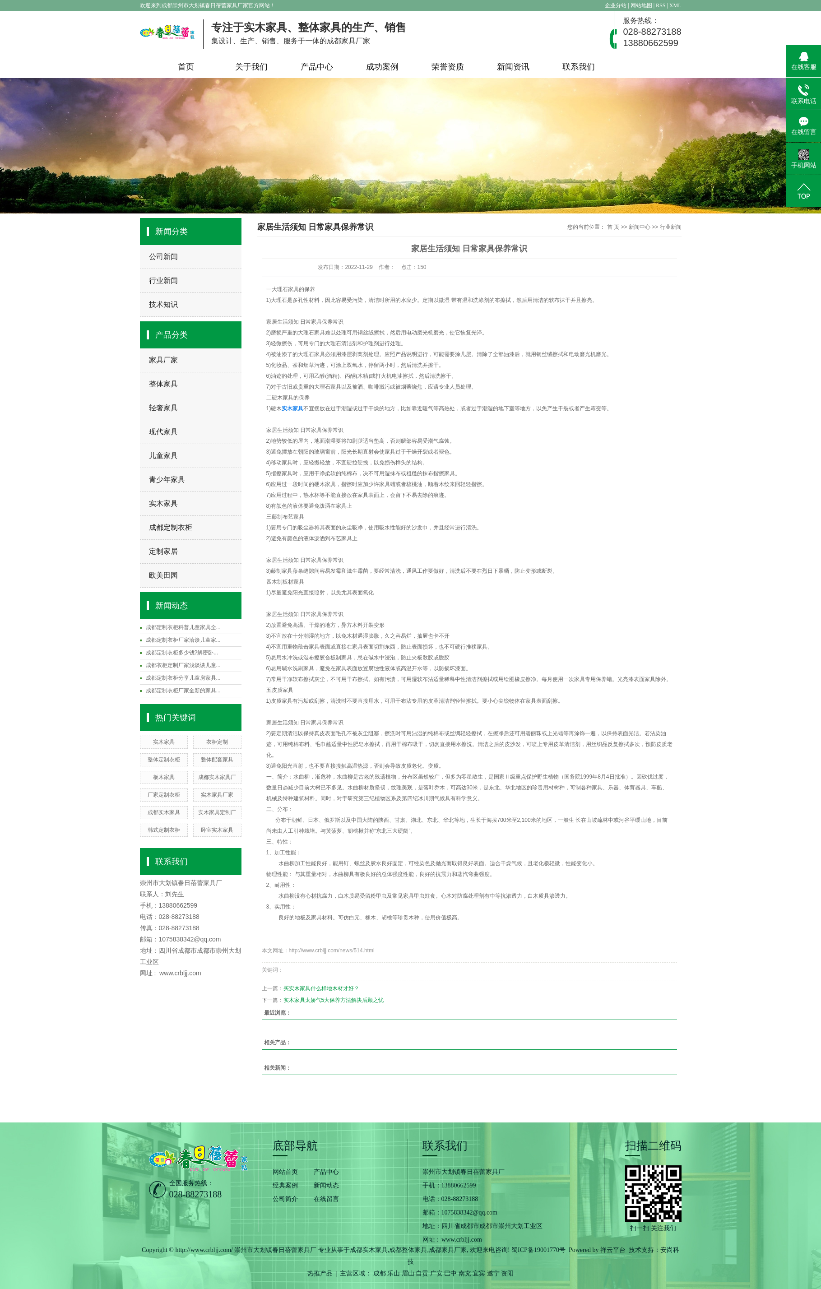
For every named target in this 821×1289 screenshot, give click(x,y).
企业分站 (615, 5)
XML (675, 5)
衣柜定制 (217, 742)
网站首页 (285, 1171)
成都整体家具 (408, 1250)
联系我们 (578, 66)
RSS (660, 5)
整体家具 (163, 384)
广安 (436, 1273)
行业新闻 (163, 280)
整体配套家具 (217, 759)
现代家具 (163, 432)
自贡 (422, 1273)
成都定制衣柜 (170, 527)
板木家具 (164, 777)
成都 (379, 1273)
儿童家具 (163, 455)
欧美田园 (163, 575)
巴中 (450, 1273)
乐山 (393, 1273)
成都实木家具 (164, 812)
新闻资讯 (513, 66)
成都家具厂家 (448, 1250)
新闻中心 (639, 227)
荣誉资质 (447, 66)
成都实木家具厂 (217, 777)
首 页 (613, 227)
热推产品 (320, 1273)
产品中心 (317, 66)
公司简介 (285, 1199)
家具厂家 (163, 360)
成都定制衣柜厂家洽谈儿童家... (183, 640)
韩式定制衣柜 (164, 830)
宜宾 (479, 1273)
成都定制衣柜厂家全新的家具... (183, 690)
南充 (465, 1273)
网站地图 (642, 5)
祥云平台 (613, 1250)
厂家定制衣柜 (164, 795)
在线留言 (326, 1199)
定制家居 (163, 551)
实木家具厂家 (217, 795)
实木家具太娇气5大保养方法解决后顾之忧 (333, 1000)
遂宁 (493, 1273)
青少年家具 (167, 479)
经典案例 (285, 1185)
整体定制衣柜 (164, 759)
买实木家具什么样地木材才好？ (321, 988)
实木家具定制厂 (217, 812)
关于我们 (251, 66)
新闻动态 (326, 1185)
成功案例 (382, 66)
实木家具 (163, 503)
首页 (186, 66)
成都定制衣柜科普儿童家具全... (183, 627)
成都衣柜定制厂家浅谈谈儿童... (183, 665)
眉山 (408, 1273)
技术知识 (163, 304)
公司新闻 (163, 256)
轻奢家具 (163, 408)
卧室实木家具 (217, 830)
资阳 (507, 1273)
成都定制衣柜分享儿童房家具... (183, 678)
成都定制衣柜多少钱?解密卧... (182, 652)
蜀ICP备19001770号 (538, 1250)
